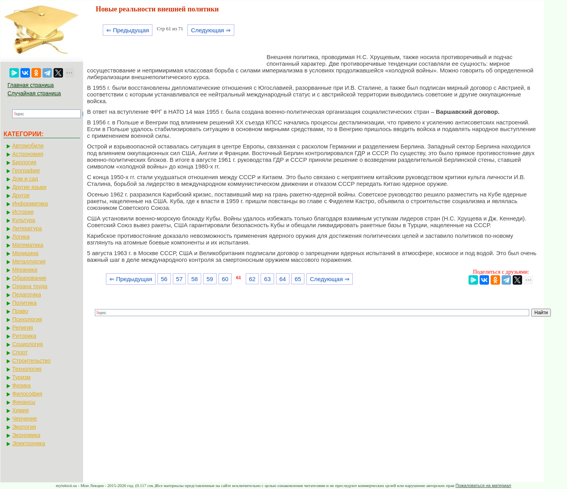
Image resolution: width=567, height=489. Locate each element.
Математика (27, 245)
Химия (20, 410)
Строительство (31, 360)
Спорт (20, 352)
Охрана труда (29, 286)
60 (225, 279)
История (22, 212)
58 (194, 279)
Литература (27, 228)
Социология (27, 344)
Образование (29, 278)
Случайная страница (34, 93)
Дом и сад (25, 179)
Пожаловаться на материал (483, 485)
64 (283, 279)
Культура (23, 220)
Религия (22, 327)
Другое (21, 195)
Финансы (23, 402)
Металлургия (29, 261)
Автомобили (28, 146)
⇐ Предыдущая (127, 30)
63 (267, 279)
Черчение (24, 418)
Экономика (26, 435)
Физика (21, 385)
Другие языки (29, 187)
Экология (24, 427)
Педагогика (26, 294)
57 (179, 279)
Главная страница (30, 85)
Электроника (28, 443)
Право (20, 311)
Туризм (21, 377)
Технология (26, 369)
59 (209, 279)
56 (164, 279)
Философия (27, 394)
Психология (27, 319)
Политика (24, 303)
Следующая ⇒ (211, 30)
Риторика (24, 336)
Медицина (25, 253)
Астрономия (27, 154)
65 (298, 279)
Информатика (30, 203)
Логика (21, 236)
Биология (24, 162)
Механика (24, 270)
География (26, 170)
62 (252, 279)
